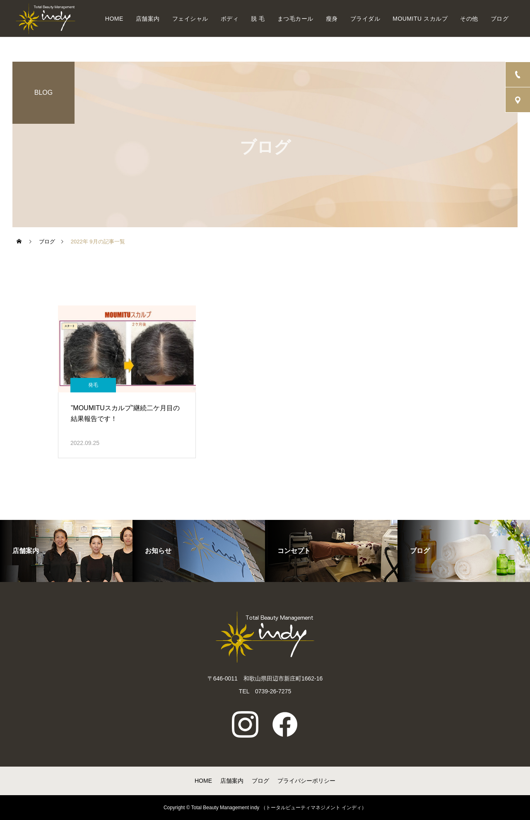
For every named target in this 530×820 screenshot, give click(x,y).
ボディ (230, 18)
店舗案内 (148, 18)
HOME (114, 18)
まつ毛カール (295, 18)
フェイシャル (190, 18)
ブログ (500, 18)
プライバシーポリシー (306, 780)
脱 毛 (258, 18)
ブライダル (365, 18)
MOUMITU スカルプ (420, 18)
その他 (469, 18)
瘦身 (332, 18)
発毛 (93, 385)
